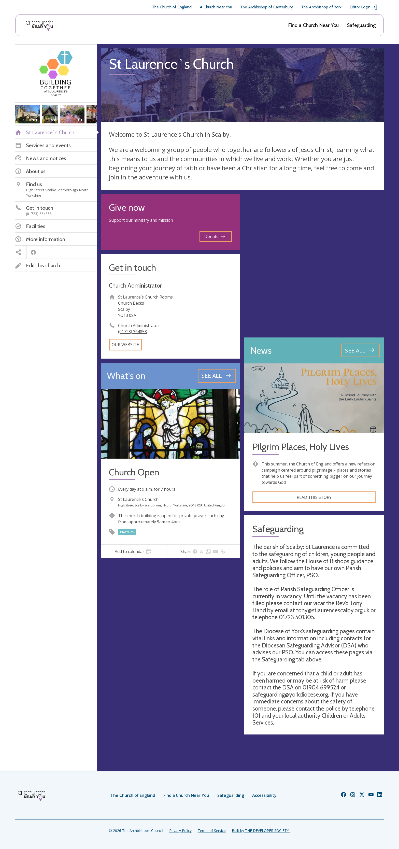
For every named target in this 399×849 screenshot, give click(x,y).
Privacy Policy (180, 830)
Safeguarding (361, 25)
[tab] (133, 551)
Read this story (314, 497)
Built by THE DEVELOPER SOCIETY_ (261, 830)
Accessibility (264, 795)
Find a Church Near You (313, 25)
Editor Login (364, 7)
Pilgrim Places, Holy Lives (300, 446)
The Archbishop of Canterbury (266, 7)
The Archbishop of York (321, 7)
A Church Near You (216, 7)
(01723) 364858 (132, 331)
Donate (214, 236)
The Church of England (172, 7)
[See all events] (217, 376)
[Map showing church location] (314, 263)
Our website (125, 344)
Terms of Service (212, 830)
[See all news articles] (360, 350)
